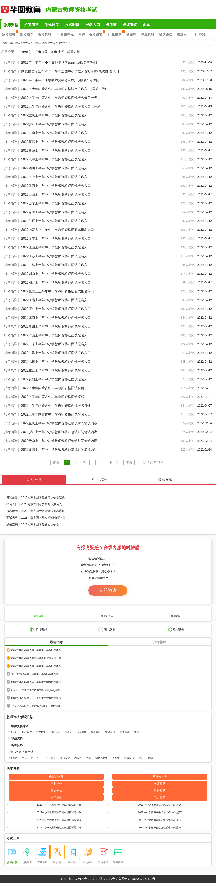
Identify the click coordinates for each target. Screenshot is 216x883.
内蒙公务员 (56, 776)
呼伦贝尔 (36, 757)
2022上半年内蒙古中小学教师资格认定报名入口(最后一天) (63, 89)
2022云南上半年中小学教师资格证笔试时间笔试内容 (59, 441)
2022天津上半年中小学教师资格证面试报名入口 (56, 159)
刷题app (183, 34)
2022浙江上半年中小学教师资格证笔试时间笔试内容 (59, 432)
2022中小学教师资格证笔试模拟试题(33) (59, 812)
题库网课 (39, 612)
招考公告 (12, 732)
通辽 (140, 757)
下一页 (114, 462)
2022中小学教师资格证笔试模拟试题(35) (59, 804)
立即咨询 (108, 590)
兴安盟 (116, 757)
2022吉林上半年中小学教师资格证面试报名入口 (56, 265)
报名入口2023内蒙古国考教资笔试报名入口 (35, 503)
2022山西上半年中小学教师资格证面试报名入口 (56, 194)
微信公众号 (107, 612)
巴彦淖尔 (129, 757)
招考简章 (31, 25)
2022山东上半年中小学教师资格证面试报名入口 (56, 203)
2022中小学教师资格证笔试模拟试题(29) (59, 827)
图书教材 (106, 629)
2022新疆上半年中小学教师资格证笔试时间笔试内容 (59, 449)
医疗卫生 (56, 797)
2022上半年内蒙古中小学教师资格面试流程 (52, 397)
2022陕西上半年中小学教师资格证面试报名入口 (56, 185)
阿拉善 (78, 757)
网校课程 (175, 629)
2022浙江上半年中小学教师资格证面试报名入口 (56, 124)
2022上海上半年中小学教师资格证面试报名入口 (56, 177)
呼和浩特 (12, 757)
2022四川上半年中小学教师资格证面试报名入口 (56, 168)
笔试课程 (165, 34)
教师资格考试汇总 (20, 717)
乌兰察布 (50, 757)
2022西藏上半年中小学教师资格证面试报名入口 (56, 150)
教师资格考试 (19, 726)
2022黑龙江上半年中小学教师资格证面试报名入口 (57, 291)
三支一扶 (56, 790)
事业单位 (56, 783)
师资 (202, 34)
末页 (129, 462)
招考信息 (9, 34)
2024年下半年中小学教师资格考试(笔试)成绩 (35, 690)
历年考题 (13, 768)
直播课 (117, 34)
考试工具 (13, 838)
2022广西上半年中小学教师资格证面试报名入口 (56, 335)
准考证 (111, 25)
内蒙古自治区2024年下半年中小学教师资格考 (36, 698)
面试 (146, 25)
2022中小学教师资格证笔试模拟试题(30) (160, 820)
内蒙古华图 (20, 9)
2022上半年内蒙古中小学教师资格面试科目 (52, 388)
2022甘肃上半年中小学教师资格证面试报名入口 (56, 353)
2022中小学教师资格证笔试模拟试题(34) (160, 804)
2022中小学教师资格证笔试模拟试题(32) (160, 812)
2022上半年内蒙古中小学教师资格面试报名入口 (56, 414)
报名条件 (27, 732)
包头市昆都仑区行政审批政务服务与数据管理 (35, 706)
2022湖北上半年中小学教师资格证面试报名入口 (56, 282)
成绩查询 (129, 25)
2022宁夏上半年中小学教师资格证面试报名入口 (56, 221)
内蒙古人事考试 (21, 42)
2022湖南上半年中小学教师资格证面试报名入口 (56, 273)
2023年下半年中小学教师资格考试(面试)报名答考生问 (60, 62)
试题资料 (147, 34)
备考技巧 (57, 52)
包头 (24, 757)
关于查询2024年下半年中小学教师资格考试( (35, 674)
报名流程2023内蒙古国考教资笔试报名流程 (35, 510)
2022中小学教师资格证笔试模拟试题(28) (160, 827)
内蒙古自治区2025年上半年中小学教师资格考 (36, 650)
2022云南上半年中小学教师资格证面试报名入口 (56, 133)
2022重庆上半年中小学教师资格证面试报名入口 (56, 115)
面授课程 (67, 34)
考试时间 (51, 25)
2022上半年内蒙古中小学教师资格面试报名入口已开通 (61, 106)
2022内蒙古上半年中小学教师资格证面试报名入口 (57, 229)
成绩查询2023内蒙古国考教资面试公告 (32, 524)
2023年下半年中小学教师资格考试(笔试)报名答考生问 (60, 80)
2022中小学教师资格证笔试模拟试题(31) (59, 820)
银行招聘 (159, 790)
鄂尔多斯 (65, 757)
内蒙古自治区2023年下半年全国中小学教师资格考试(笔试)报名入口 (70, 71)
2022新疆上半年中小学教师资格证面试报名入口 (56, 141)
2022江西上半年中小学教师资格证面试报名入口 (56, 247)
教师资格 (10, 25)
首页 (56, 462)
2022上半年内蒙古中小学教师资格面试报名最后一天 (59, 97)
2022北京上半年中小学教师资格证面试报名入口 (56, 370)
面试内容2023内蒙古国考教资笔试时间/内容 (36, 517)
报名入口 (92, 25)
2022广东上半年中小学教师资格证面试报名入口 (56, 344)
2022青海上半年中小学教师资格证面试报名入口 (56, 212)
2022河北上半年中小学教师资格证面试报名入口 (56, 309)
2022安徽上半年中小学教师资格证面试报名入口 (56, 379)
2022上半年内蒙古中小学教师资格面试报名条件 (56, 405)
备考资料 (44, 34)
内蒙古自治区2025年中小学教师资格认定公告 (36, 658)
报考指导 (26, 34)
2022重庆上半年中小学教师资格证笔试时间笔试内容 (59, 423)
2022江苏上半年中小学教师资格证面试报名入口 (56, 256)
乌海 (88, 757)
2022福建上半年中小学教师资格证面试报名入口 (56, 361)
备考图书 (96, 34)
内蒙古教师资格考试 (71, 10)
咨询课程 (175, 612)
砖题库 (131, 34)
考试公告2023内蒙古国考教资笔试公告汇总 (35, 497)
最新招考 (56, 642)
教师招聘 (159, 783)
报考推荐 (159, 642)
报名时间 (72, 25)
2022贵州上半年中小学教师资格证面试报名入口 (56, 326)
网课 (81, 34)
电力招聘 (159, 797)
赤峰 (150, 757)
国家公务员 (160, 776)
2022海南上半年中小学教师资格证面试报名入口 (56, 317)
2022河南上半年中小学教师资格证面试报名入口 (56, 300)
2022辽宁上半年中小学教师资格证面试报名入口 (56, 238)
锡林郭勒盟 (101, 757)
